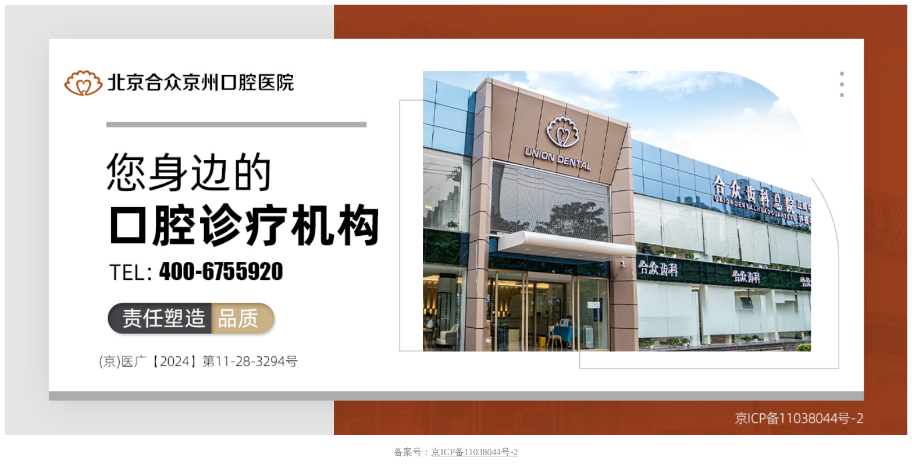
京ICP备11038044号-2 (474, 452)
